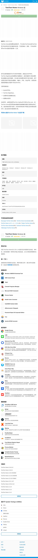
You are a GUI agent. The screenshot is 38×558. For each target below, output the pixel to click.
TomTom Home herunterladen (24, 220)
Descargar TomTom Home (7, 220)
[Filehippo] (5, 1)
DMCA (21, 552)
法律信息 (22, 549)
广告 (2, 547)
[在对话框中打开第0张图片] (11, 123)
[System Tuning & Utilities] (12, 5)
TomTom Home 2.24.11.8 (7, 467)
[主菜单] (36, 1)
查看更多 (19, 496)
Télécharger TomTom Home (7, 227)
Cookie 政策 (22, 544)
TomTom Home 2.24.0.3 (7, 470)
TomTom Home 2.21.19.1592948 (9, 475)
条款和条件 (22, 542)
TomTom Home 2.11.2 (6, 492)
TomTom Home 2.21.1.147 (7, 481)
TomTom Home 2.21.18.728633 (8, 478)
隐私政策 (22, 547)
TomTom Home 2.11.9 (6, 486)
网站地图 (3, 549)
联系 (2, 544)
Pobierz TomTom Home (27, 223)
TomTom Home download (7, 225)
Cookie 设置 (22, 555)
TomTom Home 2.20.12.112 (7, 484)
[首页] (1, 5)
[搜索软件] (34, 1)
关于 (2, 542)
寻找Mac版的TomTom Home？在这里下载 (12, 112)
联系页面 (10, 265)
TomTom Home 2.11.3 (6, 489)
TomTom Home (15, 7)
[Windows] (5, 5)
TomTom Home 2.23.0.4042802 (8, 473)
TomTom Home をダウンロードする (9, 223)
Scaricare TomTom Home (22, 225)
